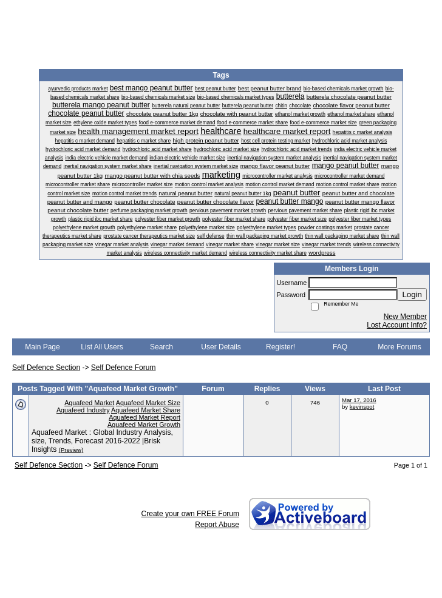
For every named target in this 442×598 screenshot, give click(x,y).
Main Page (42, 347)
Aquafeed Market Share (145, 410)
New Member (405, 316)
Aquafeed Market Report (144, 417)
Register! (280, 347)
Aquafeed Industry (83, 410)
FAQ (340, 347)
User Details (220, 347)
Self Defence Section (46, 367)
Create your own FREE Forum (190, 513)
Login (412, 294)
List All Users (102, 347)
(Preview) (71, 449)
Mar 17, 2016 (359, 400)
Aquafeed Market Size (148, 402)
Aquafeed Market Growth (143, 424)
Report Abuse (217, 524)
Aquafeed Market (89, 402)
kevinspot (362, 406)
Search (161, 347)
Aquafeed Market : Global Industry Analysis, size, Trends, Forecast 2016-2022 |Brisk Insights (102, 441)
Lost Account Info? (397, 325)
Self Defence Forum (123, 367)
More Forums (399, 347)
